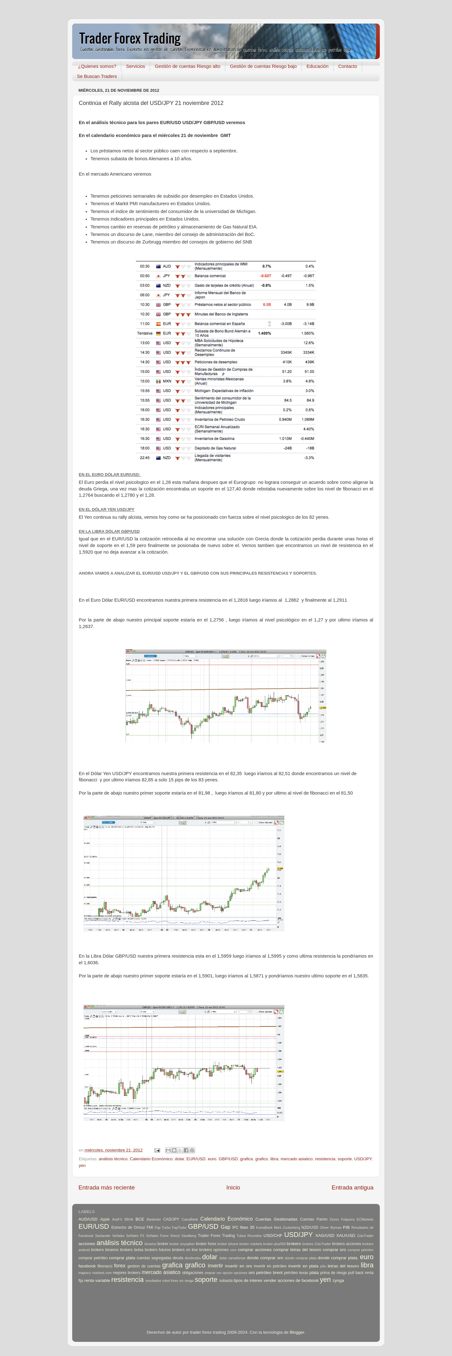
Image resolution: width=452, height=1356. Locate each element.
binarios (151, 1244)
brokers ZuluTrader (316, 1244)
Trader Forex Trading (216, 1235)
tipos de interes (248, 1280)
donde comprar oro (265, 1257)
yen (82, 1165)
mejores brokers (127, 1273)
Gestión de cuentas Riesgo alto (187, 66)
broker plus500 (274, 1244)
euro (212, 1158)
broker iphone (228, 1244)
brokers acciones (346, 1244)
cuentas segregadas (154, 1258)
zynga (338, 1280)
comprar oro (334, 1249)
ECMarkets (365, 1219)
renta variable (97, 1280)
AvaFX (117, 1219)
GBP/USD (228, 1158)
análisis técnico (113, 1158)
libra (274, 1158)
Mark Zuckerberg (287, 1227)
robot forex (170, 1280)
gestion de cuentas (144, 1266)
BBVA (129, 1219)
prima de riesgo (333, 1273)
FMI (150, 1227)
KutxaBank (264, 1227)
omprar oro (213, 1273)
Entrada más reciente (106, 1187)
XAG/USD (325, 1235)
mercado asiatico (297, 1158)
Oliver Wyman (331, 1227)
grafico (261, 1158)
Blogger (297, 1332)
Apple (105, 1219)
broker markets (250, 1244)
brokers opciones (214, 1250)
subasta (226, 1280)
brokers (294, 1243)
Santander (103, 1236)
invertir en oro (238, 1266)
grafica (246, 1158)
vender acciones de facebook (291, 1280)
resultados (153, 1280)
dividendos (193, 1258)
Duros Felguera (342, 1219)
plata (314, 1272)
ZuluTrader (365, 1236)
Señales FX (135, 1236)
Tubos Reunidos (249, 1236)
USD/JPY (362, 1158)
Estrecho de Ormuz (128, 1227)
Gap (225, 1227)
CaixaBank (190, 1219)
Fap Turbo (163, 1227)
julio (323, 1266)
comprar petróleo (93, 1258)
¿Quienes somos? (97, 66)
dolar (179, 1158)
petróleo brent (269, 1272)
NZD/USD (309, 1227)
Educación (317, 66)
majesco (84, 1273)
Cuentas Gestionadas (277, 1219)
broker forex (206, 1244)
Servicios (135, 66)
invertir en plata (303, 1266)
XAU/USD (345, 1235)
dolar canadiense (232, 1258)
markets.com (102, 1273)
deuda (178, 1258)
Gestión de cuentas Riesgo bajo (263, 66)
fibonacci (104, 1266)
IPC (235, 1227)
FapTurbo (179, 1227)
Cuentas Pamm (314, 1219)
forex (120, 1265)
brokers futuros (157, 1250)
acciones (86, 1243)
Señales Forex (157, 1236)
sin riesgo (186, 1280)
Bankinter (154, 1219)
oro (252, 1272)
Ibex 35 (247, 1227)
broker (163, 1244)
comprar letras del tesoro (297, 1249)
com (233, 1250)
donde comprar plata (300, 1258)
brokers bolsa (131, 1250)
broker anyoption (182, 1244)
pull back (355, 1273)
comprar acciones (255, 1249)
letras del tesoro (343, 1266)
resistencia (325, 1158)
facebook (87, 1266)
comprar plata (122, 1257)
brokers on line (185, 1250)
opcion (228, 1273)
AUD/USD (88, 1219)
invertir (215, 1265)
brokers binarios (105, 1250)
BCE (140, 1219)
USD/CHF (272, 1235)
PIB (346, 1227)
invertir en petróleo (270, 1266)
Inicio (233, 1187)
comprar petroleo (360, 1250)
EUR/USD (196, 1158)
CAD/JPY (171, 1219)
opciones (240, 1273)
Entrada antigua (353, 1187)
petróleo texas (296, 1273)
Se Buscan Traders (97, 76)
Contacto (347, 66)
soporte (345, 1158)
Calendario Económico (151, 1158)
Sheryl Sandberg (183, 1236)
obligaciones (192, 1273)
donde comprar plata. (338, 1257)
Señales (118, 1236)
